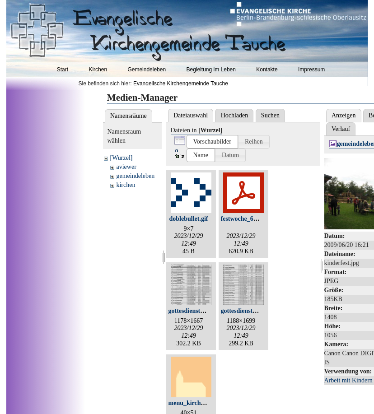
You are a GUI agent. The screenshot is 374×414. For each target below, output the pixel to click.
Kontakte (266, 69)
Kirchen (98, 69)
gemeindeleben (135, 175)
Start (62, 69)
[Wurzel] (121, 157)
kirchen (125, 184)
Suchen (270, 115)
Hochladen (234, 115)
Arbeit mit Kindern (348, 380)
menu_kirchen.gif (192, 403)
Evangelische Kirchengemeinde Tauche (180, 83)
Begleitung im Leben (210, 69)
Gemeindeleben (146, 69)
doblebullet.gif (188, 218)
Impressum (311, 69)
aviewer (126, 166)
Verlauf (341, 129)
